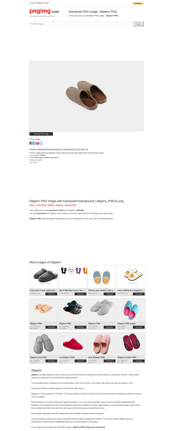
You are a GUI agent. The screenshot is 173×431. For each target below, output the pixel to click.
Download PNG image (41, 134)
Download (51, 294)
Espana (46, 3)
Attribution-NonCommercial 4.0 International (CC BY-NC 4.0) (62, 149)
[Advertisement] (86, 44)
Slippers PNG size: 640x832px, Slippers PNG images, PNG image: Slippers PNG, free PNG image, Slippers (70, 153)
